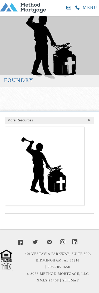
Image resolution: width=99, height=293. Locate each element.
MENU (90, 8)
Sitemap (70, 280)
